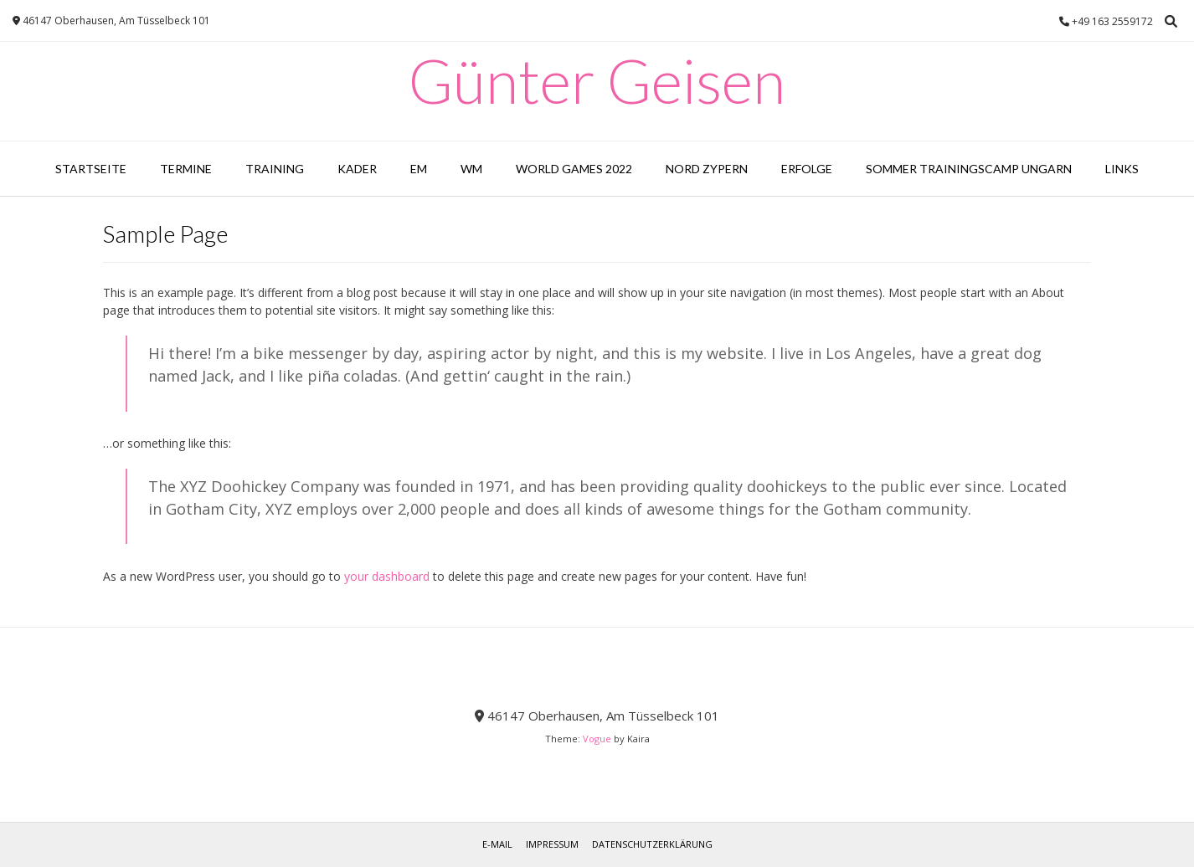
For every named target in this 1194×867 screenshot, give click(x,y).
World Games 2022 (574, 169)
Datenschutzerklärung (652, 844)
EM (418, 169)
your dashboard (387, 576)
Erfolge (806, 169)
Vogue (597, 738)
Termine (186, 169)
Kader (357, 169)
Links (1122, 169)
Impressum (552, 844)
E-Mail (497, 844)
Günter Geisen (597, 80)
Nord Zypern (707, 169)
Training (274, 169)
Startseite (90, 169)
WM (471, 169)
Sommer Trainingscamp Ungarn (969, 169)
